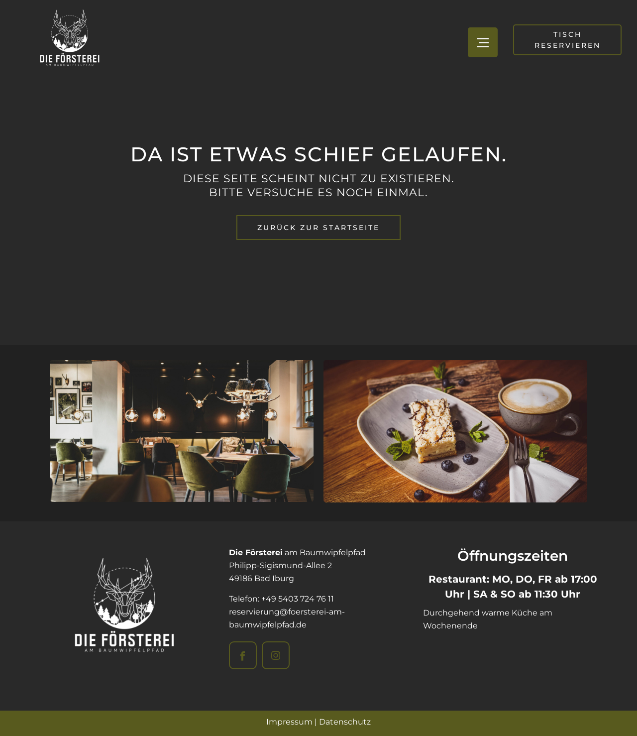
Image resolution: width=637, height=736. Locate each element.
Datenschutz (345, 722)
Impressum (289, 722)
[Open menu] (483, 42)
